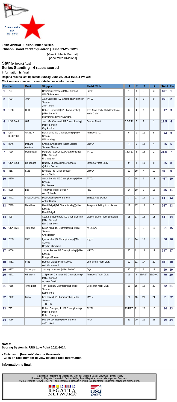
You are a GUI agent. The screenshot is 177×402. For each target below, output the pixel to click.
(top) (28, 63)
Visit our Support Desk (85, 376)
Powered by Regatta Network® (47, 378)
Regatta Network (35, 381)
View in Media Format (62, 54)
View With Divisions (63, 58)
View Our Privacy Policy (111, 376)
